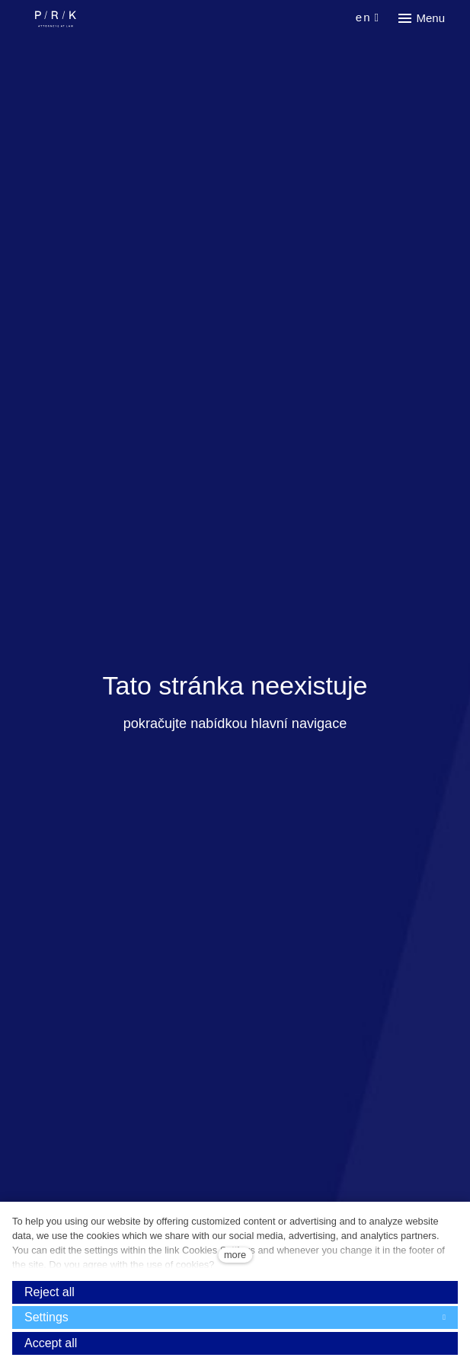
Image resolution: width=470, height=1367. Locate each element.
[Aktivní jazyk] (368, 18)
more (235, 1254)
